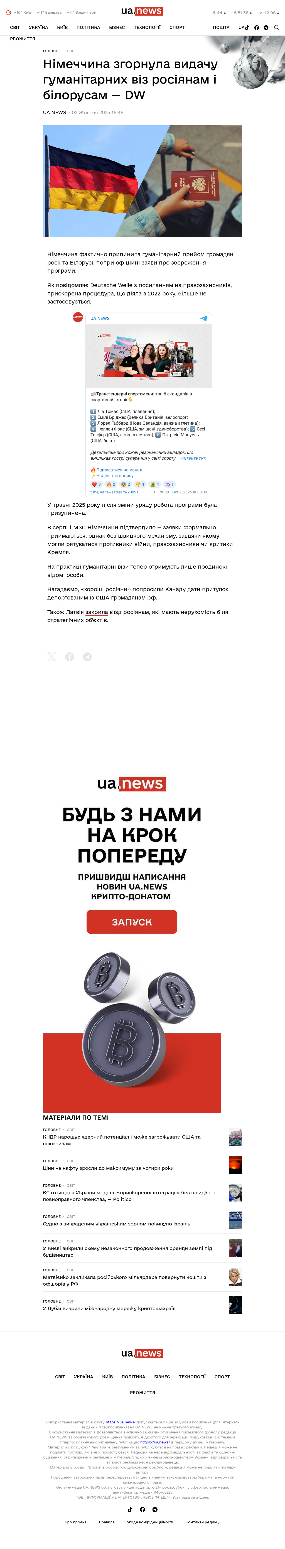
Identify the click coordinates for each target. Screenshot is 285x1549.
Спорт (177, 27)
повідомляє (72, 285)
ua (242, 27)
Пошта (221, 27)
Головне (52, 51)
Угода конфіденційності (150, 1522)
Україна (38, 27)
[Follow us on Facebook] (256, 28)
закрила (96, 612)
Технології (147, 27)
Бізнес (117, 27)
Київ (62, 27)
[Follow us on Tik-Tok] (247, 28)
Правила (107, 1522)
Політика (88, 27)
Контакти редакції (202, 1522)
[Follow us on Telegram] (266, 28)
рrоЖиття (22, 38)
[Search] (276, 27)
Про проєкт (76, 1522)
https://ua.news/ (121, 1422)
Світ (15, 27)
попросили (148, 589)
